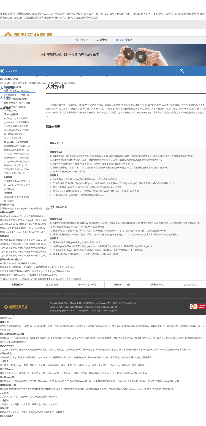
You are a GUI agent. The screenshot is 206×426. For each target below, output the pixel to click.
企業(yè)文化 (80, 39)
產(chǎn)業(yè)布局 (87, 284)
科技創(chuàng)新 (122, 284)
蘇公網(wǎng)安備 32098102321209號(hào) (69, 310)
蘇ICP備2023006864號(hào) (105, 310)
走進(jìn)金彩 (52, 284)
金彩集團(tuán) (73, 112)
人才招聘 (13, 71)
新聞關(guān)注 (157, 284)
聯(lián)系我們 (124, 39)
